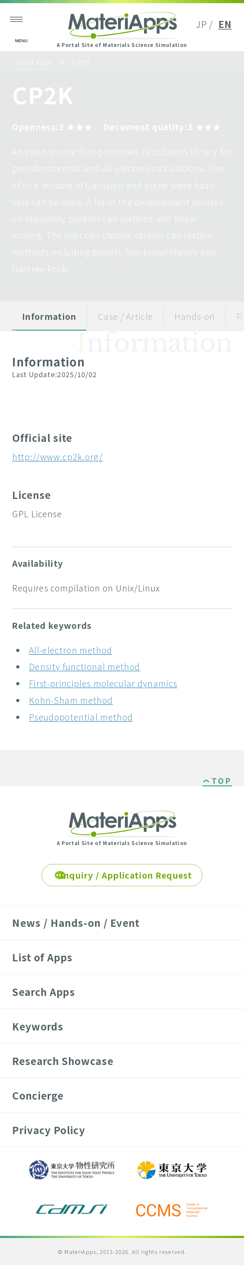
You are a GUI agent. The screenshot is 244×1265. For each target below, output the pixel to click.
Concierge (38, 1095)
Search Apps (43, 991)
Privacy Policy (48, 1130)
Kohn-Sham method (71, 700)
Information (49, 316)
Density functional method (84, 666)
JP (201, 23)
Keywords (37, 1026)
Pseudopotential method (81, 717)
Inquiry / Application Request (126, 875)
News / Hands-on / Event (75, 922)
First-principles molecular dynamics (103, 683)
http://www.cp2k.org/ (57, 456)
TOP (222, 781)
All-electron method (70, 650)
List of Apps (32, 62)
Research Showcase (62, 1061)
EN (225, 23)
